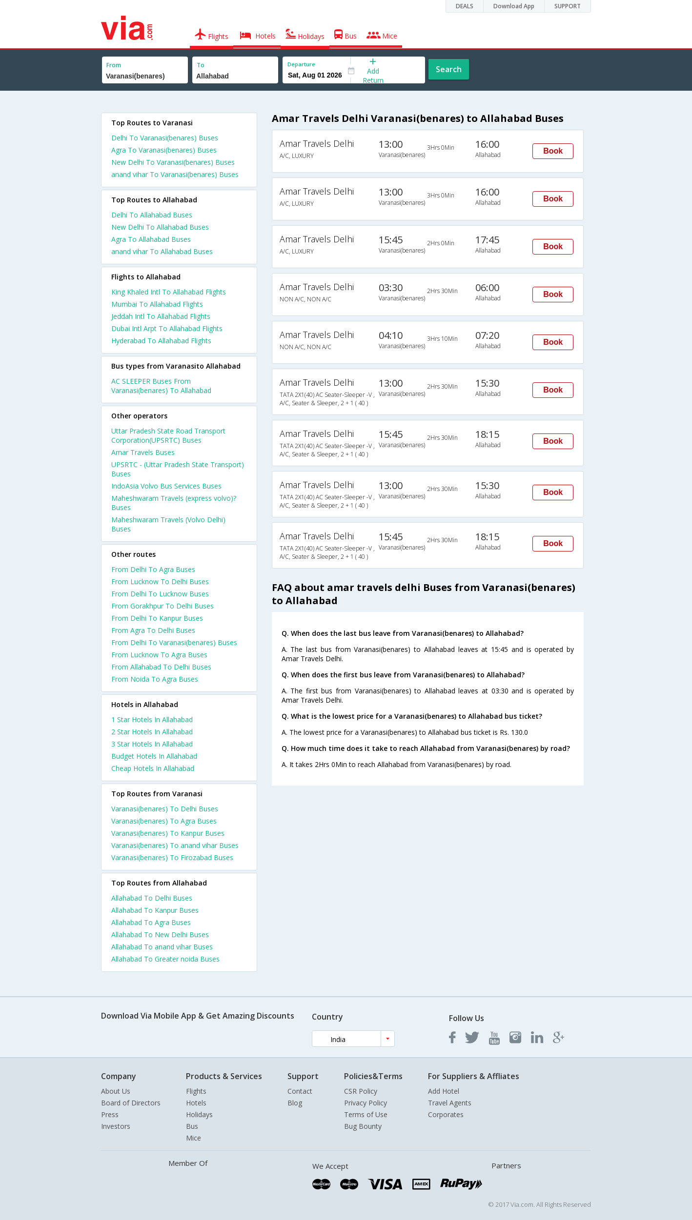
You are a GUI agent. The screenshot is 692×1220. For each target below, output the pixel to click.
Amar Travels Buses (143, 452)
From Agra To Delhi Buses (153, 630)
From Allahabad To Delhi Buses (161, 666)
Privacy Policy (365, 1102)
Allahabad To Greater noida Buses (165, 959)
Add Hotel (443, 1091)
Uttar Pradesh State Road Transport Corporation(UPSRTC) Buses (168, 435)
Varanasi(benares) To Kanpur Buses (167, 833)
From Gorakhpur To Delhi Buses (162, 605)
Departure (301, 64)
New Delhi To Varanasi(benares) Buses (173, 162)
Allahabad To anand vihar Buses (162, 946)
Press (110, 1114)
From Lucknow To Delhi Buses (160, 581)
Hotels (196, 1102)
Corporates (446, 1114)
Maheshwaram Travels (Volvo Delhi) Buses (168, 524)
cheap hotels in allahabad (152, 768)
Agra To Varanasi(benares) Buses (164, 150)
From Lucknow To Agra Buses (159, 654)
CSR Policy (360, 1091)
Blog (294, 1102)
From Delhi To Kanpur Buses (157, 618)
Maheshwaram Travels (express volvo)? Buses (173, 502)
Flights (196, 1091)
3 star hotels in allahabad (152, 743)
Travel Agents (449, 1102)
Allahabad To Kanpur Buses (155, 910)
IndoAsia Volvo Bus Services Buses (166, 486)
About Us (115, 1091)
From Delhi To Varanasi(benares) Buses (174, 642)
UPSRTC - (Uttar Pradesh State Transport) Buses (177, 469)
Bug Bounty (363, 1126)
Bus (192, 1126)
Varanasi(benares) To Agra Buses (164, 821)
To (200, 65)
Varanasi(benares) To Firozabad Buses (172, 857)
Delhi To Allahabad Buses (151, 214)
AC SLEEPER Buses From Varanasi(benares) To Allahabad (161, 385)
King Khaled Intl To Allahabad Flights (168, 291)
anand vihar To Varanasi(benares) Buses (175, 174)
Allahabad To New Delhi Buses (160, 934)
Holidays (199, 1114)
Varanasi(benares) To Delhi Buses (164, 808)
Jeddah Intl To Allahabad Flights (160, 316)
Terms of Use (365, 1114)
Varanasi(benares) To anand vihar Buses (175, 845)
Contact (299, 1091)
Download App (513, 6)
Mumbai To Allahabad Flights (157, 304)
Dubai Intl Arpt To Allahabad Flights (167, 328)
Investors (115, 1126)
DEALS (464, 6)
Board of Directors (131, 1102)
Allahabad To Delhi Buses (151, 898)
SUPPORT (567, 6)
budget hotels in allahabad (154, 756)
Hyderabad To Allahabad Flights (161, 340)
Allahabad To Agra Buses (151, 922)
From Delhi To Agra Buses (153, 569)
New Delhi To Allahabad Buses (160, 227)
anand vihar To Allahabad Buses (162, 251)
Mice (193, 1137)
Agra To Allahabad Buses (151, 239)
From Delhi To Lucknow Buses (160, 593)
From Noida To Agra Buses (154, 679)
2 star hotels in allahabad (152, 731)
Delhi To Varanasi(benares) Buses (164, 137)
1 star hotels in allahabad (152, 719)
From (113, 65)
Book (553, 151)
